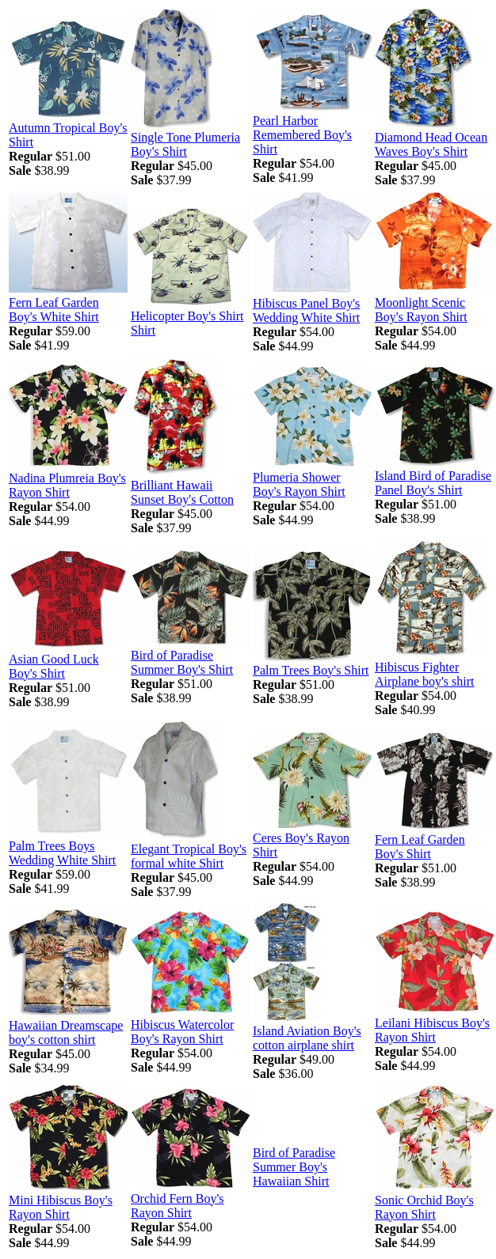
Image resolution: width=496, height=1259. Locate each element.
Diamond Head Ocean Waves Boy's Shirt (431, 144)
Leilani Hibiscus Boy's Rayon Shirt (432, 1030)
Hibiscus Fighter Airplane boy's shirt (425, 674)
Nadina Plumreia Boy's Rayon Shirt (67, 485)
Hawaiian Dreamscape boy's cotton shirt (66, 1032)
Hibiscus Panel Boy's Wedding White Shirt (306, 310)
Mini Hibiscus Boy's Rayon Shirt (61, 1207)
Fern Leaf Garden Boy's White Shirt (54, 309)
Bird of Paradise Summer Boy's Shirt (182, 662)
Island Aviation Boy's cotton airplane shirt (307, 1038)
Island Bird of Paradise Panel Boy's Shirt (433, 483)
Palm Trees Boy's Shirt (310, 670)
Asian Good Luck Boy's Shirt (54, 666)
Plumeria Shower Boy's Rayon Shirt (299, 484)
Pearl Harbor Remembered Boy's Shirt (302, 135)
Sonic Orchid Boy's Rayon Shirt (424, 1207)
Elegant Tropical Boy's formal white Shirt (188, 856)
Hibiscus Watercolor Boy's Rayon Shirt (182, 1031)
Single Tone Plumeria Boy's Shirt (185, 144)
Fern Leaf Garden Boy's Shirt (420, 846)
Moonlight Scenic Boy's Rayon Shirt (421, 309)
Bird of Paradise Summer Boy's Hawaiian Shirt (294, 1167)
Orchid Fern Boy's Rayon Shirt (177, 1205)
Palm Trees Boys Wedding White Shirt (62, 853)
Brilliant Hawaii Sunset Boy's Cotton (182, 492)
